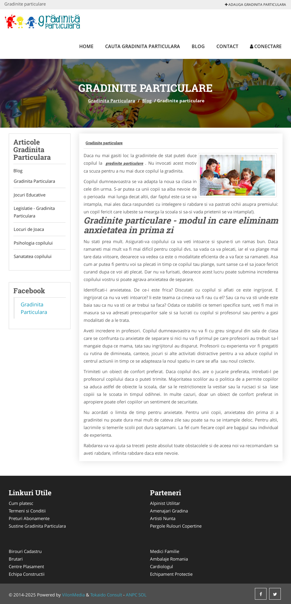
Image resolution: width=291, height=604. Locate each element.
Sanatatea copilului (32, 257)
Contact (227, 46)
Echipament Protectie (171, 574)
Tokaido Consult (106, 595)
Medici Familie (164, 551)
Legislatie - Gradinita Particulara (33, 212)
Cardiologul (161, 566)
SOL (142, 595)
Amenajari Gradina (169, 511)
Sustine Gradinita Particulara (37, 526)
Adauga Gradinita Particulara (255, 4)
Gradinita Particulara (111, 100)
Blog (198, 46)
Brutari (16, 559)
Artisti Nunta (162, 518)
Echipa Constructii (27, 574)
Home (86, 46)
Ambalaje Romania (169, 559)
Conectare (266, 46)
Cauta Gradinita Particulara (142, 46)
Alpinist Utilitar (165, 503)
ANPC (131, 595)
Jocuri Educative (29, 195)
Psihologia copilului (32, 244)
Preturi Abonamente (29, 518)
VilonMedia (73, 595)
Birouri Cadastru (25, 551)
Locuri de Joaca (28, 230)
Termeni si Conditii (27, 511)
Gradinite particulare (104, 142)
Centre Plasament (26, 566)
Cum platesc (21, 503)
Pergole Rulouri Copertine (176, 526)
